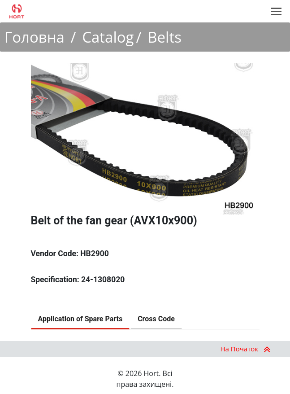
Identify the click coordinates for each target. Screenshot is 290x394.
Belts (164, 37)
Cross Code (156, 319)
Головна (34, 37)
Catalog (108, 37)
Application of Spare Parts (80, 319)
